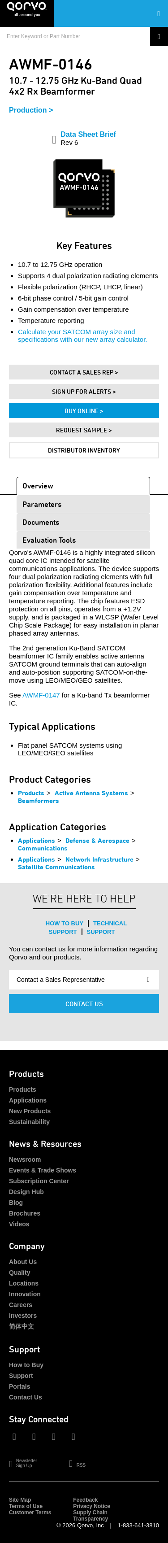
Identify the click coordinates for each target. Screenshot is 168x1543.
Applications (36, 840)
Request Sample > (84, 430)
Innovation (25, 1294)
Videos (19, 1224)
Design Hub (26, 1191)
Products (31, 793)
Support (101, 931)
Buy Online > (84, 410)
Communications (43, 848)
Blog (16, 1202)
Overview (37, 485)
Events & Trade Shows (42, 1170)
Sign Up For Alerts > (84, 391)
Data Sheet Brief (88, 138)
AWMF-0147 (41, 695)
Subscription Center (39, 1181)
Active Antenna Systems (91, 793)
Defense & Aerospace (97, 840)
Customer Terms (30, 1512)
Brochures (24, 1213)
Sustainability (29, 1121)
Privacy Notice (91, 1506)
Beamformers (38, 800)
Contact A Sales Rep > (84, 372)
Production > (31, 110)
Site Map (20, 1500)
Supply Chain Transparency (90, 1515)
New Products (30, 1111)
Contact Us (84, 1003)
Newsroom (25, 1159)
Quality (19, 1272)
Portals (19, 1386)
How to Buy (64, 923)
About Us (23, 1261)
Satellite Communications (56, 867)
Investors (23, 1315)
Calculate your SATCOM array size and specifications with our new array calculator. (82, 335)
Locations (24, 1283)
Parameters (41, 504)
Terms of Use (26, 1506)
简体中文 (21, 1326)
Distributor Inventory (84, 450)
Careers (20, 1304)
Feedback (85, 1500)
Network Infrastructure (99, 859)
